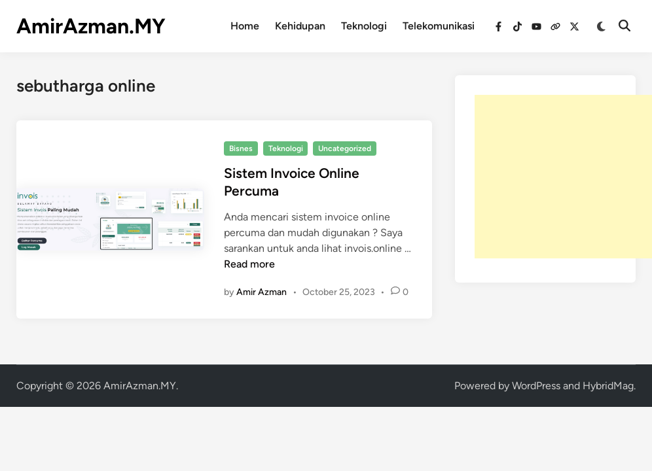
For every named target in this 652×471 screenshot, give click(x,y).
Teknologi (364, 26)
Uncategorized (344, 148)
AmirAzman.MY (91, 26)
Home (244, 26)
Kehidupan (300, 26)
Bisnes (241, 148)
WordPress (536, 385)
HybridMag (608, 385)
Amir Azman (261, 292)
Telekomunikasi (439, 26)
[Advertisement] (563, 176)
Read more (249, 264)
